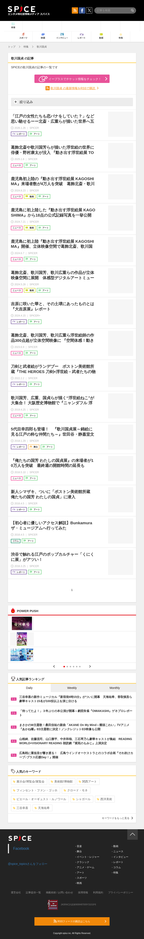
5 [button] (76, 666)
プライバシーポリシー (120, 892)
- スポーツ (81, 877)
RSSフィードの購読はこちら (80, 921)
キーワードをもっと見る (117, 818)
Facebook (21, 848)
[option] (72, 639)
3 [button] (70, 666)
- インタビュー (120, 856)
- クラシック (82, 862)
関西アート (88, 781)
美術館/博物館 (62, 781)
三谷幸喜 (20, 808)
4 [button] (73, 666)
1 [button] (64, 666)
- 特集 (115, 872)
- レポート (117, 862)
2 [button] (67, 666)
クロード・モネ (76, 790)
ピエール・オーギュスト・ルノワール (39, 799)
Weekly (72, 688)
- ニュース (117, 851)
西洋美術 (104, 799)
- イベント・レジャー (87, 856)
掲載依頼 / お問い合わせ (59, 892)
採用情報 (83, 892)
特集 (26, 46)
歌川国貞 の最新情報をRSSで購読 (73, 88)
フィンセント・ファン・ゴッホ (35, 790)
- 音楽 (78, 846)
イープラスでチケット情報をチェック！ (70, 79)
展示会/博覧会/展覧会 (28, 781)
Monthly (115, 688)
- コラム (116, 867)
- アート (79, 872)
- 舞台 (78, 851)
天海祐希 (42, 808)
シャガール (81, 799)
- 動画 (115, 846)
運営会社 (16, 892)
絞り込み (23, 102)
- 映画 (78, 883)
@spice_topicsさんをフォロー (27, 863)
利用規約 (98, 892)
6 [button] (80, 666)
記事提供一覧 (33, 892)
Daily (29, 688)
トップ (11, 46)
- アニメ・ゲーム (84, 867)
